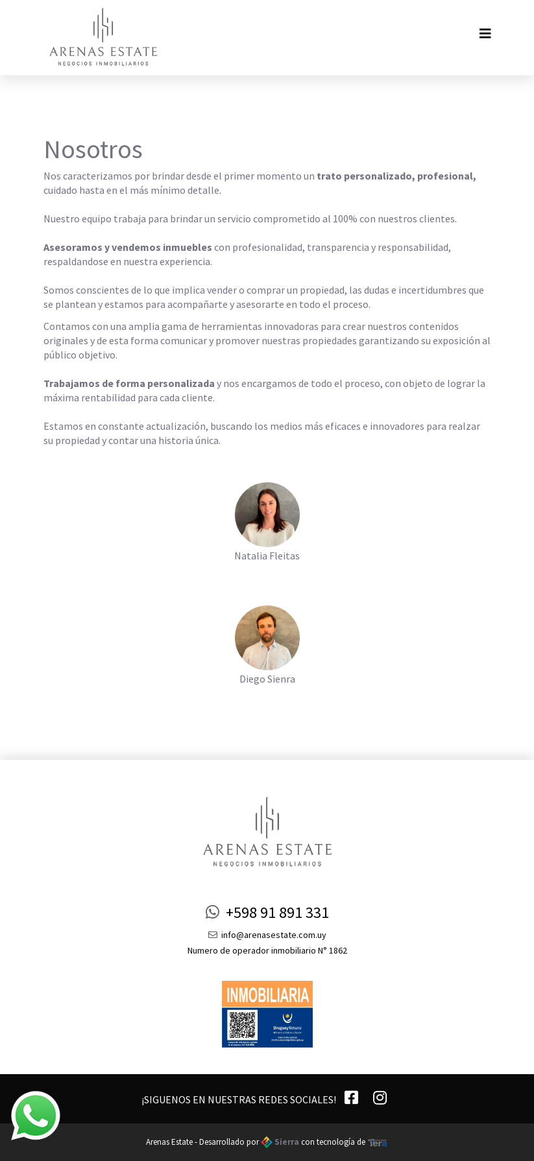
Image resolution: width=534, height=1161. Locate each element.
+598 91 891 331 (267, 912)
